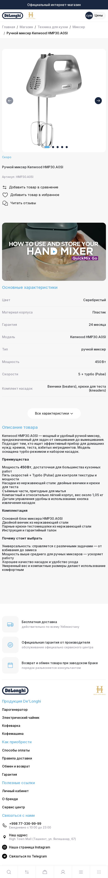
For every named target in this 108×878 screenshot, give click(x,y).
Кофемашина (13, 734)
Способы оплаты (16, 750)
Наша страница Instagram (29, 847)
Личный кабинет (15, 791)
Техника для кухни (53, 27)
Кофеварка (11, 726)
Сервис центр (13, 807)
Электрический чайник (20, 718)
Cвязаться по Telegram (28, 856)
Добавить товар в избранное (30, 195)
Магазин (26, 27)
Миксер (78, 27)
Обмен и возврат (16, 766)
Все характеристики (54, 413)
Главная (8, 27)
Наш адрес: (18, 835)
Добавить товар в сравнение (30, 187)
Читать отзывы (19, 203)
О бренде (10, 799)
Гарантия (9, 775)
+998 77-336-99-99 (25, 824)
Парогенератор (15, 710)
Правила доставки (17, 758)
